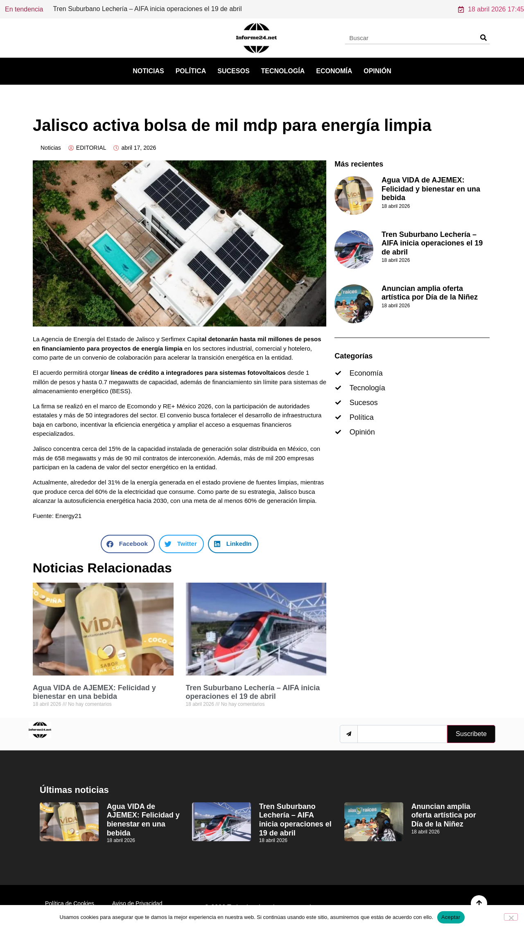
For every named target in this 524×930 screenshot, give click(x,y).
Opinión (377, 71)
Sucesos (233, 71)
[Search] (483, 38)
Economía (334, 71)
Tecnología (283, 71)
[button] (128, 544)
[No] (511, 917)
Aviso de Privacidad (137, 903)
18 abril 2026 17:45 (491, 9)
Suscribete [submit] (471, 733)
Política (191, 71)
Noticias (148, 71)
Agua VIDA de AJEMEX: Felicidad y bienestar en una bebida (94, 692)
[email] (402, 734)
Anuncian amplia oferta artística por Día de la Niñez (430, 293)
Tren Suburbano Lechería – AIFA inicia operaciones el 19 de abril (253, 692)
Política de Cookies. (70, 903)
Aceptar (451, 917)
